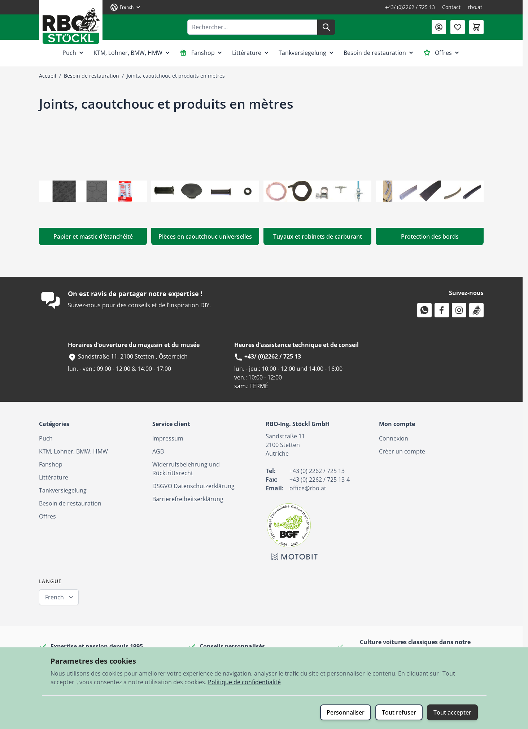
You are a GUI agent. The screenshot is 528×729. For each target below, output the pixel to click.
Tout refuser (399, 712)
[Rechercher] (326, 27)
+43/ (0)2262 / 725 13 (410, 7)
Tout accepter (452, 712)
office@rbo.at (307, 488)
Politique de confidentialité (244, 682)
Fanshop (201, 53)
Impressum (167, 438)
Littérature (251, 53)
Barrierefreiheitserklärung (187, 499)
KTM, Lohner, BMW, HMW (132, 53)
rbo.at (475, 7)
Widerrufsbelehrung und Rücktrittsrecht (186, 468)
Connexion (393, 438)
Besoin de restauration (379, 53)
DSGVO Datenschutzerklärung (193, 486)
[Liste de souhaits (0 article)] (457, 27)
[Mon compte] (439, 27)
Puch (73, 53)
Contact (451, 7)
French (54, 597)
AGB (158, 451)
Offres (442, 53)
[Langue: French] (125, 7)
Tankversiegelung (307, 53)
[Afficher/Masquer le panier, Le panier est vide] (476, 27)
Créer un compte (402, 451)
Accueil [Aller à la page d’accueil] (47, 75)
